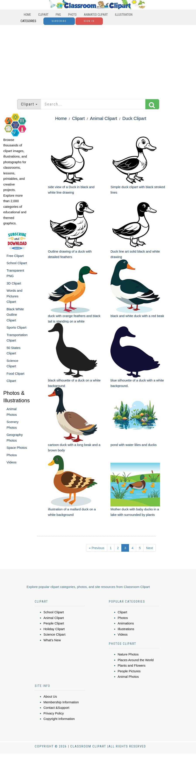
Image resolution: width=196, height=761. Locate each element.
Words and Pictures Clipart (14, 296)
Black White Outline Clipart (15, 314)
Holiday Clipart (54, 629)
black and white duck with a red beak (137, 316)
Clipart (43, 14)
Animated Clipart (96, 14)
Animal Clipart (103, 118)
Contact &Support (56, 707)
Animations (126, 623)
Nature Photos (128, 654)
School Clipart (17, 263)
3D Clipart (14, 283)
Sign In (89, 21)
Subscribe (59, 21)
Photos (12, 455)
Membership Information (61, 702)
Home (27, 14)
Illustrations (126, 629)
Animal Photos (128, 676)
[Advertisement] (98, 59)
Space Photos (17, 447)
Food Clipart (15, 373)
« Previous (96, 548)
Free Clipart (15, 256)
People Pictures (129, 671)
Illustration (123, 14)
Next (149, 548)
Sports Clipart (16, 327)
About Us (50, 696)
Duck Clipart (134, 118)
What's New (52, 640)
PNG (58, 14)
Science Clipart (54, 634)
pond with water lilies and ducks (133, 445)
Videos (12, 462)
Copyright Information (59, 719)
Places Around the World (136, 660)
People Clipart (53, 623)
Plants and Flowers (132, 665)
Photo (72, 14)
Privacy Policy (53, 713)
